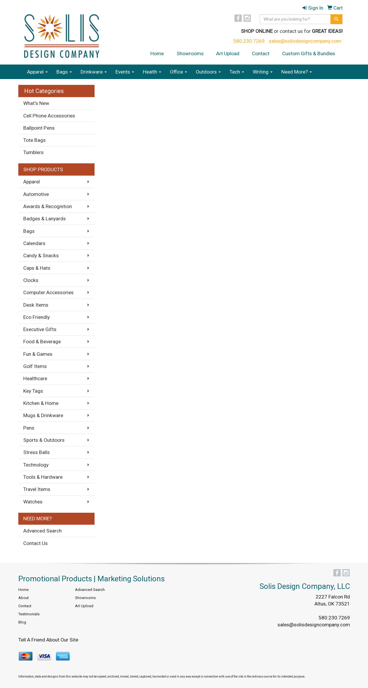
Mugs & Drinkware (43, 415)
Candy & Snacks (41, 255)
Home (157, 53)
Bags (64, 72)
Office (178, 72)
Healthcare (35, 378)
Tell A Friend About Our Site (48, 640)
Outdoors (208, 72)
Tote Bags (34, 140)
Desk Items (35, 305)
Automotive (36, 194)
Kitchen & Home (40, 403)
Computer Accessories (48, 292)
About (23, 598)
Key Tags (33, 391)
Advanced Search (42, 531)
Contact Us (35, 543)
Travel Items (36, 489)
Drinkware (94, 72)
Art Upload (227, 53)
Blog (22, 622)
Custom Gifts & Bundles (308, 53)
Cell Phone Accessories (49, 116)
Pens (28, 428)
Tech (237, 72)
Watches (32, 502)
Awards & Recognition (47, 206)
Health (152, 72)
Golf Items (35, 366)
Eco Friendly (36, 317)
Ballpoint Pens (39, 128)
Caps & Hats (36, 268)
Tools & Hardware (43, 477)
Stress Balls (36, 452)
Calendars (34, 243)
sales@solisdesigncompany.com (305, 41)
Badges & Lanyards (44, 218)
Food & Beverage (42, 341)
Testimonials (29, 614)
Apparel (37, 72)
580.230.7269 (249, 41)
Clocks (30, 280)
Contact (260, 53)
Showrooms (190, 53)
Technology (36, 465)
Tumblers (33, 152)
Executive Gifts (39, 329)
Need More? (296, 72)
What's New (36, 103)
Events (124, 72)
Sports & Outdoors (44, 440)
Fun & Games (37, 354)
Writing (263, 72)
